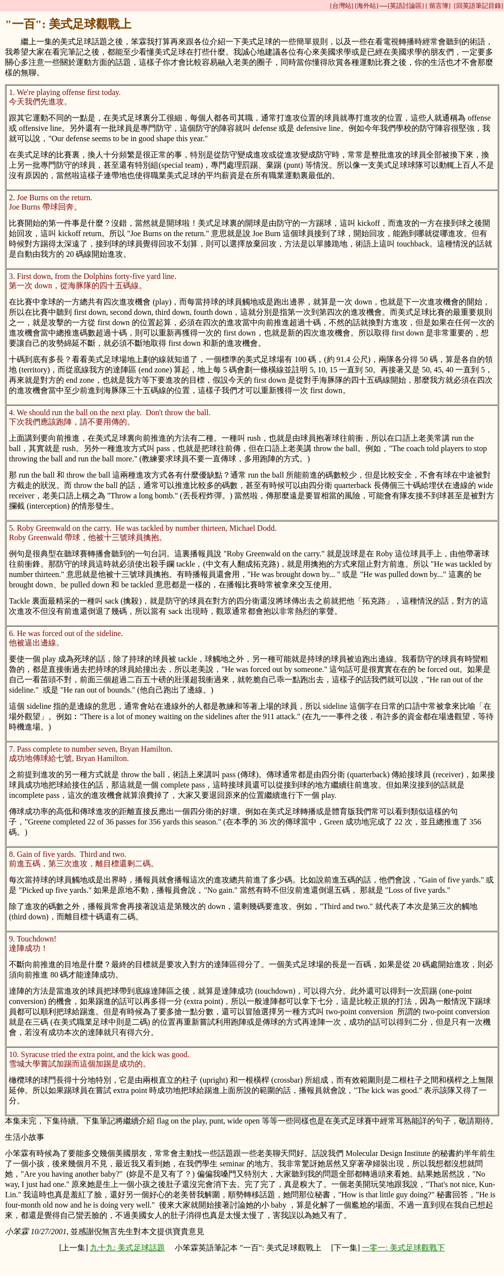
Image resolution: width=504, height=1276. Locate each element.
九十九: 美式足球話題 (127, 1248)
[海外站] (366, 5)
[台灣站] (341, 5)
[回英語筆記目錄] (478, 5)
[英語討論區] (406, 5)
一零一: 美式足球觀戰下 (403, 1248)
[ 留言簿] (437, 5)
